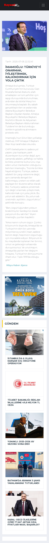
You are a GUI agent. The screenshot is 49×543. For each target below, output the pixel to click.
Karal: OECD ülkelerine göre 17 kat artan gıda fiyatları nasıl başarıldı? (24, 522)
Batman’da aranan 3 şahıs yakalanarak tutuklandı (24, 481)
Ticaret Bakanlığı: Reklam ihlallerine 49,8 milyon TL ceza (24, 402)
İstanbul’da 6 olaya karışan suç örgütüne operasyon (22, 361)
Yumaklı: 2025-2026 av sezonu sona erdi (21, 442)
